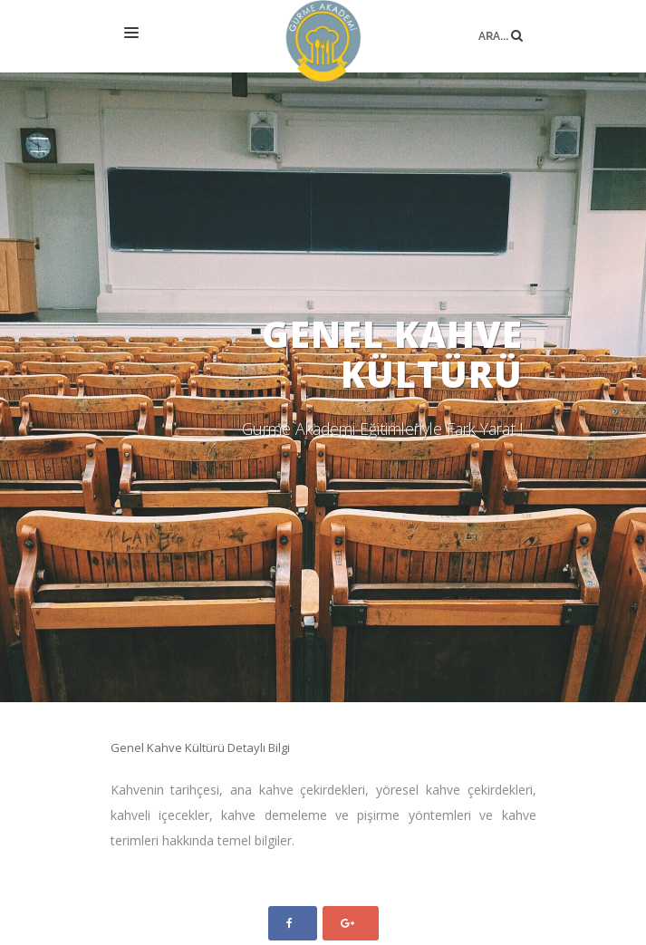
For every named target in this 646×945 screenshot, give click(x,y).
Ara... (500, 21)
